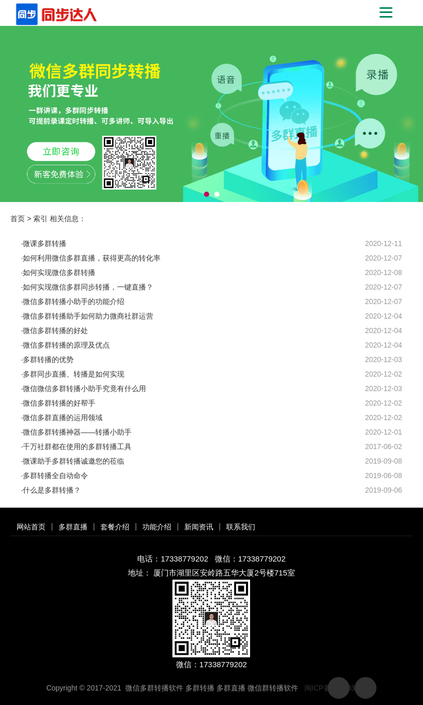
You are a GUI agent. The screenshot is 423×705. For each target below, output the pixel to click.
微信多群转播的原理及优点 (66, 345)
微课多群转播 (44, 243)
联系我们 (240, 526)
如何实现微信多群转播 (59, 272)
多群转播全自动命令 (55, 475)
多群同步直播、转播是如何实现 (73, 374)
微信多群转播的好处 (55, 330)
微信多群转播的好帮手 (59, 403)
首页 (17, 218)
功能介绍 (156, 526)
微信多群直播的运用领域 (63, 417)
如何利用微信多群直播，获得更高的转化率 (92, 258)
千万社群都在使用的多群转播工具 (77, 446)
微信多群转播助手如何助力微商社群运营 (88, 316)
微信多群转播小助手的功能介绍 (73, 301)
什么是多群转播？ (52, 490)
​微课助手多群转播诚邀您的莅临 (73, 461)
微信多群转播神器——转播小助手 (77, 432)
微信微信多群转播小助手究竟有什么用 (84, 388)
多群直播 (73, 526)
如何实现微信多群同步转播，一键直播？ (88, 287)
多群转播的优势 (48, 359)
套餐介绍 (114, 526)
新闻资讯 (198, 526)
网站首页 (31, 526)
